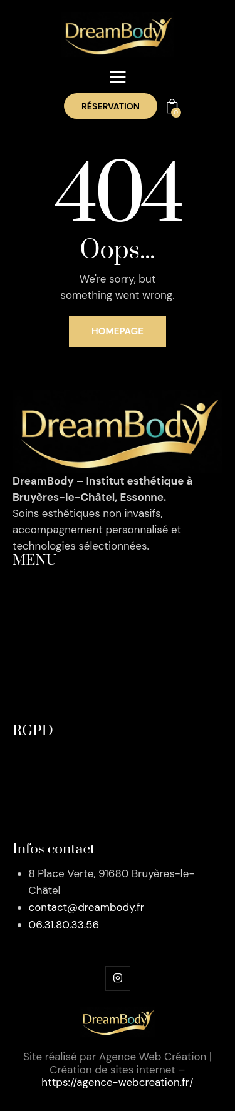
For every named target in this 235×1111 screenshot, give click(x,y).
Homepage (117, 331)
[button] (118, 77)
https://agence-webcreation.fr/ (117, 1082)
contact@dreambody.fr (86, 907)
